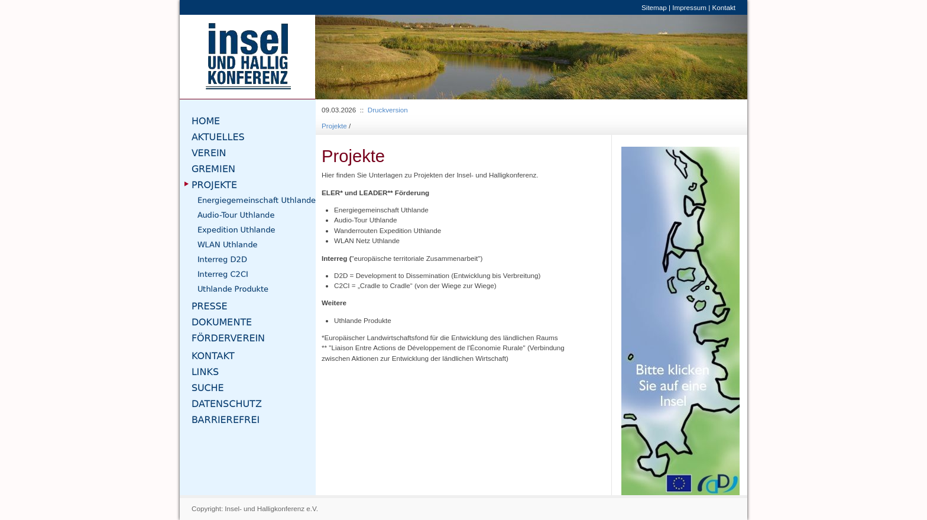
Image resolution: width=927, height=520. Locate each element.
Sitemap (654, 7)
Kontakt (723, 7)
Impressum (689, 7)
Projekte (334, 126)
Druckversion (388, 110)
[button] (347, 57)
